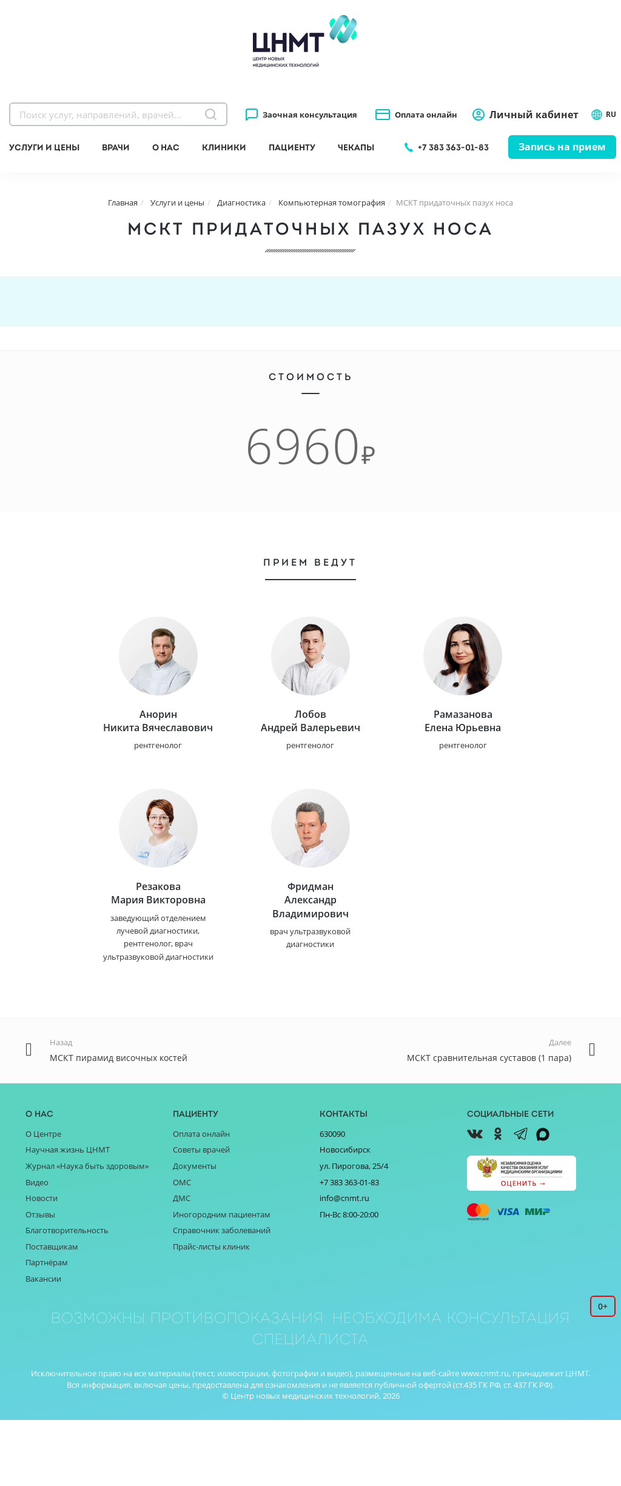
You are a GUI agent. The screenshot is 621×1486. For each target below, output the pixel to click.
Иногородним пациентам (221, 1280)
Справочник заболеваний (221, 1296)
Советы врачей (201, 1216)
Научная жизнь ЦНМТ (67, 1216)
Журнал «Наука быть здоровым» (87, 1232)
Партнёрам (46, 1328)
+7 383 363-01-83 (453, 147)
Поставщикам (51, 1312)
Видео (37, 1248)
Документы (195, 1232)
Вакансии (43, 1344)
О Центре (43, 1199)
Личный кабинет (534, 114)
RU (603, 115)
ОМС (182, 1248)
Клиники (224, 147)
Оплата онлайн (426, 114)
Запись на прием (562, 146)
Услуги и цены (44, 147)
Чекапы (356, 147)
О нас (166, 147)
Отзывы (40, 1280)
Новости (41, 1264)
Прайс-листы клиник (211, 1312)
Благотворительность (67, 1296)
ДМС (181, 1264)
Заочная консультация (310, 114)
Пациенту (292, 147)
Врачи (116, 147)
